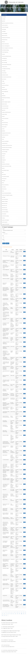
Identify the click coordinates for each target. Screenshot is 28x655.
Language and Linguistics (5, 149)
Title (3, 235)
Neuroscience (4, 174)
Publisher (3, 232)
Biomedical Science (4, 39)
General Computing (4, 124)
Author (3, 239)
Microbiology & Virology (5, 170)
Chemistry (3, 54)
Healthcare (3, 137)
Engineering (3, 95)
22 (15, 613)
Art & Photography (4, 33)
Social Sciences (4, 213)
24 (19, 613)
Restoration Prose (4, 205)
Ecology (3, 81)
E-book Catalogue (4, 14)
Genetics (3, 128)
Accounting (3, 18)
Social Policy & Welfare (5, 211)
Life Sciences (4, 153)
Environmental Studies (5, 108)
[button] (14, 230)
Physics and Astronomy (5, 184)
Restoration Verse (4, 207)
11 (19, 612)
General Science (4, 126)
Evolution (3, 116)
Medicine (3, 168)
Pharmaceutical (4, 178)
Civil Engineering (4, 58)
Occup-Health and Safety (5, 176)
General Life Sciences (5, 122)
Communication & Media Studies (6, 64)
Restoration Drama (4, 203)
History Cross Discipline (5, 141)
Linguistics (3, 155)
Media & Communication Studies (6, 166)
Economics (3, 83)
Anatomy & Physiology (5, 27)
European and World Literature (6, 112)
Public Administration (5, 199)
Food (2, 120)
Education (3, 87)
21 (13, 613)
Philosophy (3, 180)
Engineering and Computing (6, 97)
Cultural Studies (4, 72)
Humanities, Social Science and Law (7, 145)
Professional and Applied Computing (7, 195)
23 (17, 613)
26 (23, 613)
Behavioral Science (4, 35)
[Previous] (2, 612)
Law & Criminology (4, 151)
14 (25, 612)
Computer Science (4, 66)
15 (2, 613)
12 (21, 612)
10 (17, 612)
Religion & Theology (4, 201)
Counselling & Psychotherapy (6, 68)
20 (11, 613)
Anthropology (4, 29)
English (3, 99)
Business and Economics (5, 43)
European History (4, 114)
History (3, 139)
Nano (2, 172)
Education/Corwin (4, 89)
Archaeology (3, 31)
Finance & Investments (5, 118)
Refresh (7, 243)
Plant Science (4, 186)
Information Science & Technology (6, 147)
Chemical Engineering (5, 52)
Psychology (3, 197)
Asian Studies (4, 16)
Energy (3, 93)
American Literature (5, 25)
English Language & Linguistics (6, 101)
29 (4, 615)
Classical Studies (4, 60)
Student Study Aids (4, 222)
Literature (3, 157)
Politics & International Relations (6, 193)
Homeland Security (4, 143)
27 (25, 613)
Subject (3, 228)
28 (2, 615)
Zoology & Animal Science (5, 224)
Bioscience (3, 41)
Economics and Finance (5, 85)
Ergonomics (3, 110)
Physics (3, 182)
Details (24, 251)
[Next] (8, 615)
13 (23, 612)
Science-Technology (4, 209)
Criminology (3, 70)
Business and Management (6, 45)
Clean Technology (4, 62)
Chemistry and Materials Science (6, 56)
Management (4, 159)
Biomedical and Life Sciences (6, 37)
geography (3, 130)
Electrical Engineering (5, 91)
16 (4, 613)
